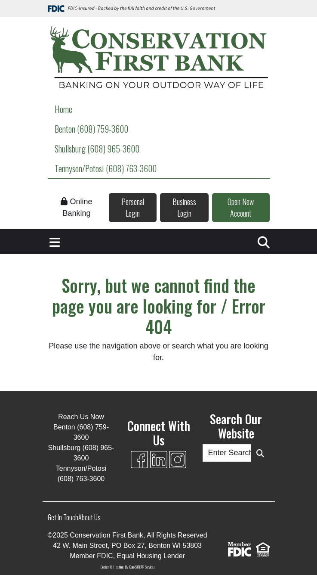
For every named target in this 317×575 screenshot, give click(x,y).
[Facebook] (139, 459)
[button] (54, 242)
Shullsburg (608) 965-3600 (97, 148)
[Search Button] (260, 453)
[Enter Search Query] (227, 453)
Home (63, 109)
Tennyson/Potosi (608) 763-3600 (106, 168)
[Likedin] (158, 459)
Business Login (184, 207)
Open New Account (241, 207)
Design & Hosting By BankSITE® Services (127, 567)
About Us (89, 517)
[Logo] (159, 58)
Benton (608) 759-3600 (91, 128)
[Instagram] (177, 459)
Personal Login (132, 207)
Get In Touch (63, 517)
